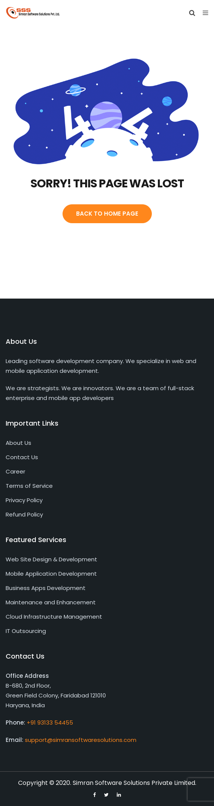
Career (15, 471)
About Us (18, 443)
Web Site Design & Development (51, 559)
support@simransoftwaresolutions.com (80, 740)
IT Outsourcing (26, 631)
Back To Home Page (107, 214)
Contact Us (22, 457)
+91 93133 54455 (50, 722)
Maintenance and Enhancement (51, 602)
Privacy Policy (24, 500)
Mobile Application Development (51, 574)
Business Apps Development (46, 588)
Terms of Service (29, 486)
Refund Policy (24, 514)
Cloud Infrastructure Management (54, 617)
